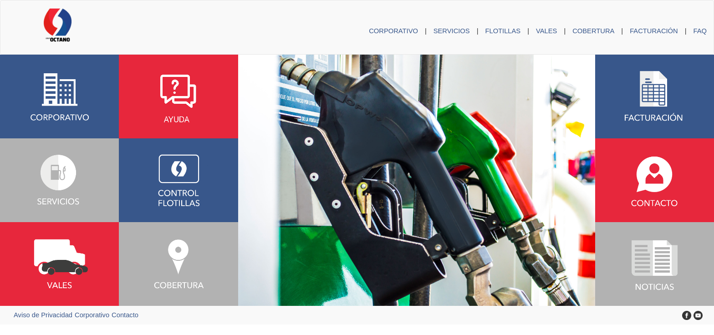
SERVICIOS (452, 31)
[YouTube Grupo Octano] (698, 315)
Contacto (125, 315)
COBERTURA (593, 31)
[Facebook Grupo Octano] (686, 315)
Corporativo (92, 315)
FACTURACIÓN (654, 31)
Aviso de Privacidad (43, 315)
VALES (546, 31)
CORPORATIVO (393, 31)
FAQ (700, 31)
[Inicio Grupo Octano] (36, 11)
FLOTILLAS (502, 31)
